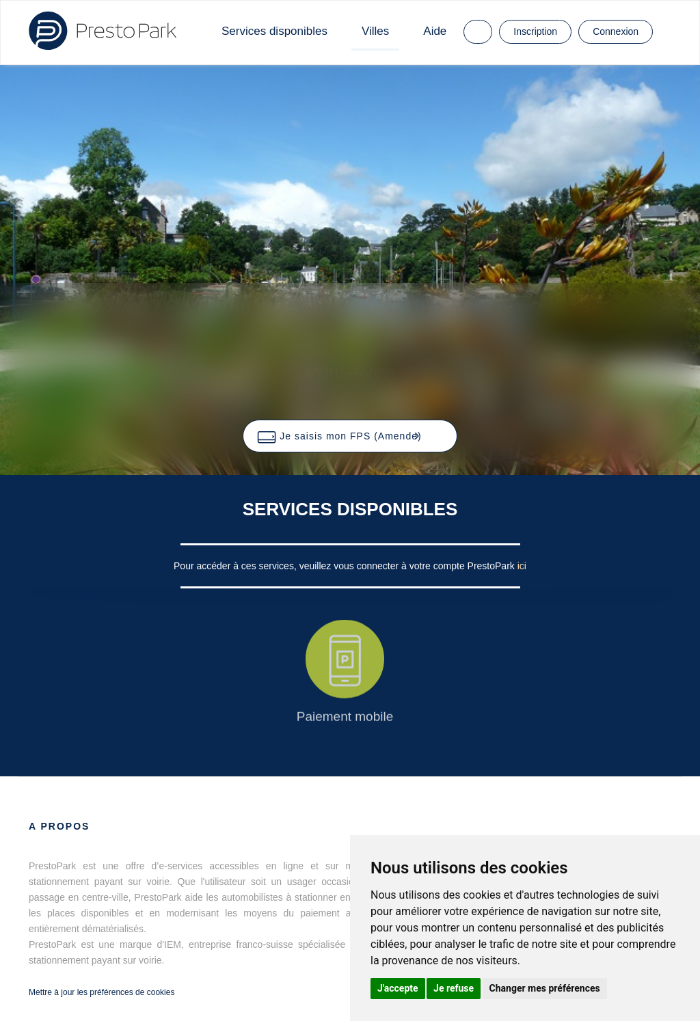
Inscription (535, 31)
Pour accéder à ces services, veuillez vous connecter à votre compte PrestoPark (345, 565)
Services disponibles (274, 31)
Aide (434, 31)
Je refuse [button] (453, 988)
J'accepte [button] (397, 988)
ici (521, 565)
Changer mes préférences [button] (544, 988)
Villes (375, 31)
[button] (350, 436)
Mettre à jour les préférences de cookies (101, 992)
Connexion (615, 31)
